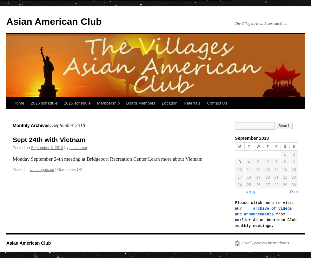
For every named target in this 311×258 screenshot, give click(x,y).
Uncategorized (42, 169)
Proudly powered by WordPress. (265, 243)
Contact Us (217, 103)
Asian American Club (54, 21)
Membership (108, 103)
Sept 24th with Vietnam (49, 139)
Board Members (140, 103)
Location (169, 103)
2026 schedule (44, 103)
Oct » (294, 191)
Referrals (192, 103)
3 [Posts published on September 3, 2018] (240, 162)
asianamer (78, 148)
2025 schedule (77, 103)
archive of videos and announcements (264, 211)
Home (18, 103)
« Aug (250, 191)
